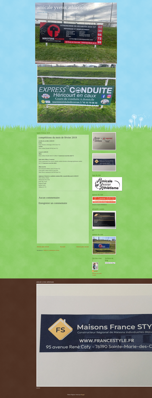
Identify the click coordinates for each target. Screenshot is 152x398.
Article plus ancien (82, 247)
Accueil (62, 247)
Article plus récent (43, 247)
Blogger (83, 394)
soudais (96, 271)
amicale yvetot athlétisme (63, 7)
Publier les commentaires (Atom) (51, 250)
